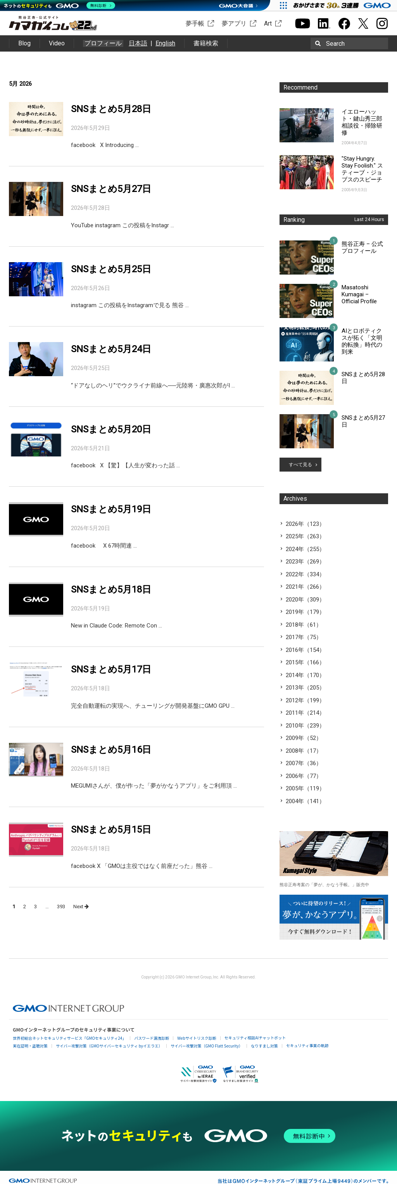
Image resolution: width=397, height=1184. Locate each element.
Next (81, 906)
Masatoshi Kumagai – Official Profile (359, 294)
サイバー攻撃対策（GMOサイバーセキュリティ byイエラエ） (109, 1046)
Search (335, 43)
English (165, 43)
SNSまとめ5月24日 (111, 349)
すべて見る (300, 464)
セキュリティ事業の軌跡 (307, 1045)
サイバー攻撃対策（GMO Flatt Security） (207, 1046)
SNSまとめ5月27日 (111, 188)
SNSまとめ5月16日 (111, 749)
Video (57, 43)
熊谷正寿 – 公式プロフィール (362, 247)
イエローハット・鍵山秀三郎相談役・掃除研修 (362, 122)
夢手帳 (195, 23)
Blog (24, 43)
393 (61, 906)
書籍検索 (205, 43)
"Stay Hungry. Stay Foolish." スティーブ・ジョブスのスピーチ (362, 169)
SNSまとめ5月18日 (111, 589)
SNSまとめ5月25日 (111, 269)
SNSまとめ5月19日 (111, 509)
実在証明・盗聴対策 (30, 1046)
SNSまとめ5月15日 (111, 829)
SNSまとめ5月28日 (111, 109)
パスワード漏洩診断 (151, 1038)
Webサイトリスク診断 (196, 1038)
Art (268, 23)
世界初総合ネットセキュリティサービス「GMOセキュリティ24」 (69, 1038)
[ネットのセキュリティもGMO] (59, 5)
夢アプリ (234, 23)
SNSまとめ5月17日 (111, 669)
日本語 (138, 43)
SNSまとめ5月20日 (111, 429)
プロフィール (103, 43)
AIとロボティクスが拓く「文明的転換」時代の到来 (362, 341)
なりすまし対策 (264, 1046)
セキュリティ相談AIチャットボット (255, 1038)
